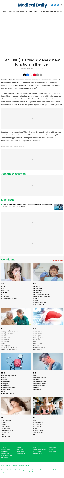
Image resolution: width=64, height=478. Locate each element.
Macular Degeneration (8, 376)
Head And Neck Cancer (9, 349)
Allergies (4, 292)
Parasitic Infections (39, 382)
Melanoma (4, 380)
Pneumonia (37, 390)
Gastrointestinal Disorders (9, 331)
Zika (34, 434)
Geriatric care (5, 339)
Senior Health (5, 426)
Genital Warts (5, 337)
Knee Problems (38, 335)
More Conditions (58, 260)
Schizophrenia (6, 420)
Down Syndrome (38, 304)
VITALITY (4, 11)
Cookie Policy (37, 453)
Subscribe (20, 451)
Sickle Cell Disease (7, 430)
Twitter (51, 449)
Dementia (36, 286)
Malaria (3, 378)
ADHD (3, 288)
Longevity (36, 345)
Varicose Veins (38, 424)
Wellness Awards (47, 11)
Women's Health (38, 430)
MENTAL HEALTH (14, 11)
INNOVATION (24, 11)
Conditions (8, 259)
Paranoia (36, 380)
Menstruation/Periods (8, 388)
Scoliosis (4, 422)
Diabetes (36, 298)
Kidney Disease (38, 333)
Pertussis (36, 388)
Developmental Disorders (41, 296)
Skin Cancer (5, 432)
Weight (35, 428)
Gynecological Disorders (9, 347)
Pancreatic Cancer (39, 378)
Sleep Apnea (5, 436)
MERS (3, 392)
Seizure (3, 424)
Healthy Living (5, 453)
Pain (34, 376)
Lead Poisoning (38, 337)
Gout (2, 343)
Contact (20, 449)
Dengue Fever (37, 288)
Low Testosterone (39, 347)
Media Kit (36, 447)
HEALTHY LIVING (34, 11)
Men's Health (5, 382)
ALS (2, 294)
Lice (34, 341)
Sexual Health (5, 428)
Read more (33, 472)
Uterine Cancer (38, 422)
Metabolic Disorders (7, 394)
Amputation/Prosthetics (9, 298)
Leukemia (36, 339)
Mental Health (5, 390)
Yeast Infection (38, 432)
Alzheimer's (5, 296)
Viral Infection (37, 426)
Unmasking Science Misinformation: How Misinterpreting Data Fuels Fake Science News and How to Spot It (27, 205)
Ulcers (35, 420)
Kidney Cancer (38, 331)
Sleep (3, 434)
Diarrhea (36, 300)
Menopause (5, 386)
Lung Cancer (37, 349)
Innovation (4, 451)
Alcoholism (5, 290)
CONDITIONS (58, 11)
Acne (3, 286)
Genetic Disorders (7, 333)
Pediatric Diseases (39, 386)
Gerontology (5, 341)
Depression (37, 292)
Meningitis (4, 384)
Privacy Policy (37, 451)
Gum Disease (5, 345)
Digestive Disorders (39, 302)
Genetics (4, 335)
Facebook (52, 447)
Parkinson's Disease (39, 384)
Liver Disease (37, 343)
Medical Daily (32, 5)
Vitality (3, 447)
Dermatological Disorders (41, 294)
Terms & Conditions (39, 449)
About (19, 447)
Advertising (21, 453)
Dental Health (37, 290)
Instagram (52, 451)
